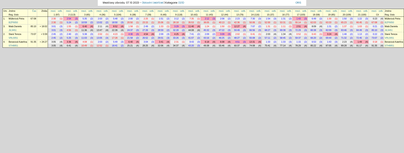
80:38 (313, 30)
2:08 (222, 18)
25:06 (160, 22)
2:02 (100, 34)
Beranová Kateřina (18, 42)
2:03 (100, 18)
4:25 (176, 34)
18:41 (115, 45)
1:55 (69, 26)
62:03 (313, 22)
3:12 (176, 18)
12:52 (99, 45)
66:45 (359, 22)
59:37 (298, 38)
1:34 (283, 34)
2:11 (100, 26)
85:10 (33, 26)
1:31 (283, 18)
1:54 (268, 18)
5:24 (69, 22)
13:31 (252, 42)
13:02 (99, 22)
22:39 (115, 30)
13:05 (99, 38)
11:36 (84, 30)
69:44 (328, 38)
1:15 (298, 42)
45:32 (206, 30)
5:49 (115, 42)
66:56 (252, 30)
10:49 (84, 45)
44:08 (191, 30)
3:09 (222, 34)
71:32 (344, 38)
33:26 (176, 38)
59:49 (237, 30)
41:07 (191, 38)
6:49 (314, 18)
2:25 (146, 18)
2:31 (176, 42)
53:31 (283, 22)
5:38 (85, 34)
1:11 (283, 26)
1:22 (360, 18)
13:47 (99, 30)
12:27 (237, 26)
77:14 (283, 45)
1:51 (161, 18)
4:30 (130, 34)
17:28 (115, 38)
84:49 (359, 30)
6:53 (314, 42)
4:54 (146, 34)
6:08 (222, 42)
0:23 (375, 18)
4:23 (115, 34)
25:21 (130, 45)
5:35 (85, 18)
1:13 (360, 34)
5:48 (115, 18)
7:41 (191, 34)
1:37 (344, 26)
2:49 (146, 26)
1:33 (161, 26)
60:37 (237, 45)
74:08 (252, 45)
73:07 (33, 34)
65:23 (344, 22)
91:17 (359, 45)
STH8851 (13, 45)
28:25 (145, 45)
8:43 (191, 42)
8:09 (314, 26)
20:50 (130, 22)
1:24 (207, 26)
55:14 (298, 22)
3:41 (161, 42)
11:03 (84, 38)
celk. (60, 11)
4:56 (69, 30)
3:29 (176, 26)
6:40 (85, 26)
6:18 (207, 42)
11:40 (191, 26)
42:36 (237, 22)
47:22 (222, 30)
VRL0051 (13, 38)
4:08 (85, 42)
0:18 (375, 42)
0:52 (298, 34)
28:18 (176, 22)
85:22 (313, 45)
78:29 (298, 45)
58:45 (283, 38)
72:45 (359, 38)
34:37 (176, 45)
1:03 (360, 26)
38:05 (206, 22)
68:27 (267, 30)
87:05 (328, 45)
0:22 (375, 34)
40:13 (222, 22)
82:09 (328, 30)
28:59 (160, 30)
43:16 (206, 38)
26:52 (145, 38)
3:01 (53, 26)
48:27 (237, 38)
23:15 (145, 22)
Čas (34, 11)
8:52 (115, 26)
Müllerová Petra (16, 18)
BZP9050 (13, 22)
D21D (181, 2)
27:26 (145, 30)
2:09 (161, 34)
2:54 (69, 18)
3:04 (146, 42)
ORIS (298, 2)
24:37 (130, 30)
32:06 (160, 45)
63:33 (328, 22)
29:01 (160, 38)
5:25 (69, 38)
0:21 (375, 26)
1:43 (298, 18)
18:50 (115, 22)
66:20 (313, 38)
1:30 (329, 18)
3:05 (53, 42)
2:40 (69, 34)
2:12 (207, 18)
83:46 (344, 30)
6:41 (253, 34)
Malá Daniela (15, 26)
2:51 (298, 26)
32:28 (176, 30)
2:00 (130, 18)
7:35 (191, 18)
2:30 (53, 18)
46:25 (222, 38)
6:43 (314, 34)
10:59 (84, 22)
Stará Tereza (15, 34)
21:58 (130, 38)
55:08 (252, 38)
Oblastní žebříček (152, 2)
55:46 (222, 45)
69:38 (283, 30)
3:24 (329, 34)
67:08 (33, 18)
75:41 (267, 45)
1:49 (360, 42)
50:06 (252, 22)
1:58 (130, 26)
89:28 (344, 45)
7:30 (253, 18)
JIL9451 (13, 30)
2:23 (237, 18)
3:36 (69, 42)
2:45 (53, 34)
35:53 (191, 22)
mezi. (53, 11)
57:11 (267, 38)
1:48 (344, 34)
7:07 (253, 26)
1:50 (344, 18)
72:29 (298, 30)
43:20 (191, 45)
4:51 (237, 42)
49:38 (206, 45)
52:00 (267, 22)
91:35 (33, 42)
